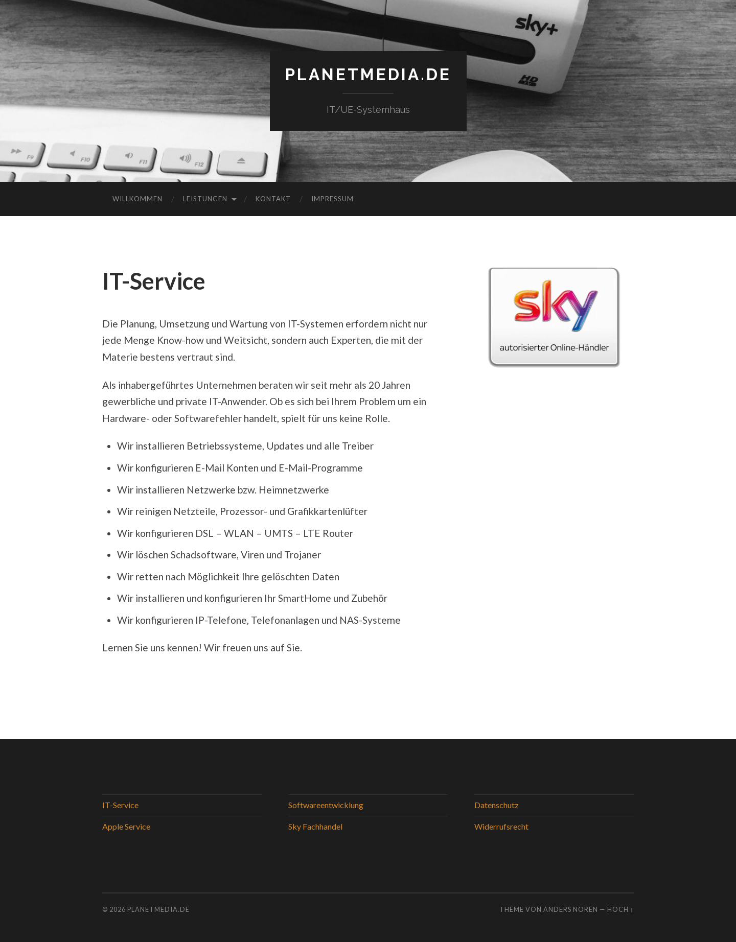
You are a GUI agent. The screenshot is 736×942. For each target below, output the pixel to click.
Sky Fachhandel (315, 826)
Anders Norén (570, 909)
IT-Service (120, 805)
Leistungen (205, 199)
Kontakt (273, 199)
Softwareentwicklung (325, 805)
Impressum (332, 199)
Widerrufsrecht (501, 826)
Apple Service (126, 826)
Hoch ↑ (620, 909)
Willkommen (137, 199)
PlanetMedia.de (368, 74)
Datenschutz (496, 805)
